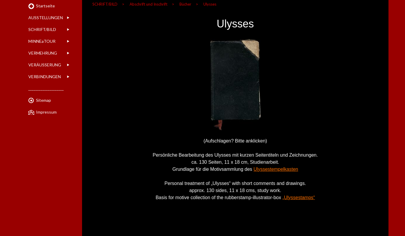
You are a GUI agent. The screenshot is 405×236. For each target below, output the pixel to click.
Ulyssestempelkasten (276, 169)
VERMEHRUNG (42, 52)
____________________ (46, 88)
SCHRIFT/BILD (42, 29)
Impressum (46, 111)
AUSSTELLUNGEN (45, 17)
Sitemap (43, 100)
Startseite (45, 5)
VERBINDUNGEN (44, 76)
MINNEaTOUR (41, 41)
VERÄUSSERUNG (44, 64)
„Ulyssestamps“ (298, 197)
